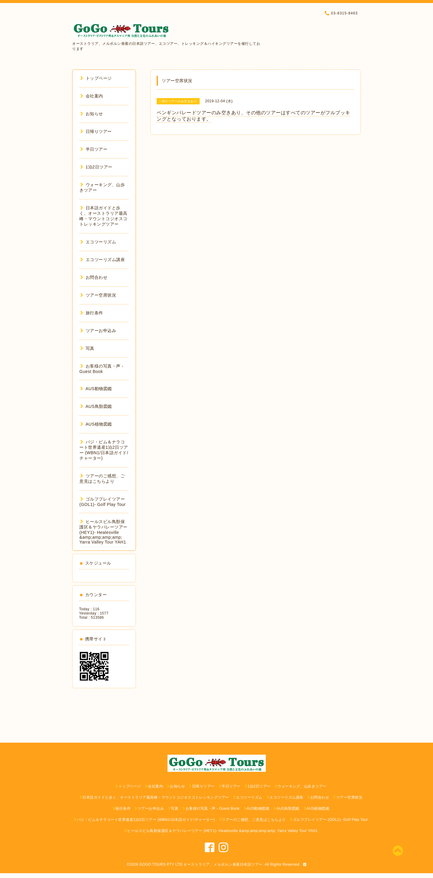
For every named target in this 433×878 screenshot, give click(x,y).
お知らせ (91, 113)
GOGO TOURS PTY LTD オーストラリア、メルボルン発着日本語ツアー (201, 864)
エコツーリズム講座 (102, 259)
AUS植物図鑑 (96, 424)
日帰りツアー (96, 131)
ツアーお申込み (98, 330)
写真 (87, 348)
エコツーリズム (98, 241)
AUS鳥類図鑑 (96, 406)
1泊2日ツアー (96, 167)
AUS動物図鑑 (96, 388)
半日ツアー (93, 149)
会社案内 (91, 96)
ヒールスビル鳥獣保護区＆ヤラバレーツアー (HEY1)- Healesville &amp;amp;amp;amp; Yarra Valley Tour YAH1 (103, 531)
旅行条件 (91, 312)
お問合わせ (93, 277)
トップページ (96, 78)
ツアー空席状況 (98, 295)
